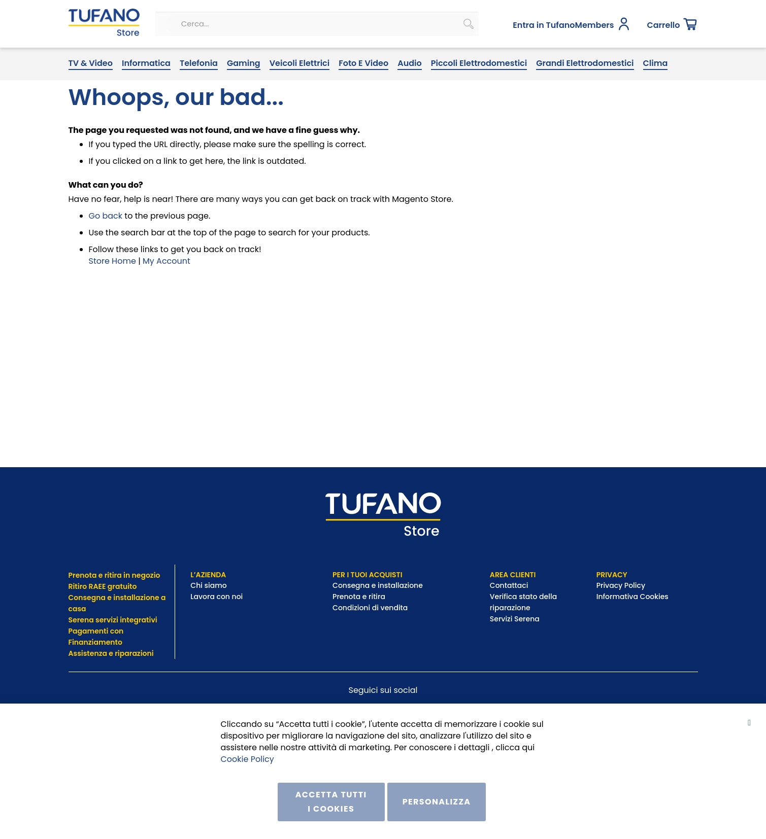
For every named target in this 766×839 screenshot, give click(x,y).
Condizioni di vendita (370, 608)
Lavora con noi (217, 596)
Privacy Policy (621, 585)
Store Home (112, 292)
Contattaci (510, 585)
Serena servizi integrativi (114, 620)
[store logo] (100, 57)
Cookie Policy (247, 758)
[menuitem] (91, 95)
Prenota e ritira (359, 596)
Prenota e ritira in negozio (114, 575)
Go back (106, 248)
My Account (166, 292)
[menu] (383, 95)
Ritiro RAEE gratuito (103, 586)
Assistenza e (91, 653)
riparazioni (133, 653)
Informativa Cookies (632, 596)
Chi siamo (208, 585)
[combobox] (288, 57)
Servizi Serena (515, 619)
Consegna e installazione (377, 585)
